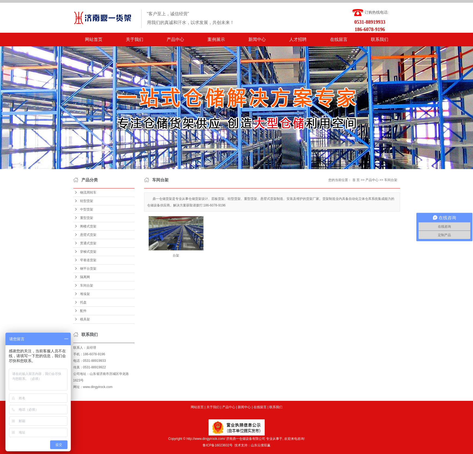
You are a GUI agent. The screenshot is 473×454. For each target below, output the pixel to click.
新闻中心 (257, 39)
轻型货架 (86, 201)
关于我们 (134, 39)
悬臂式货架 (88, 235)
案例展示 (216, 39)
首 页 (356, 180)
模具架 (85, 319)
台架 (176, 255)
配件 (83, 311)
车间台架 (86, 285)
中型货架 (86, 209)
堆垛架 (85, 294)
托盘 (83, 302)
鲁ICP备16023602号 (217, 445)
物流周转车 (88, 192)
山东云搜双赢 (260, 445)
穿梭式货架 (88, 252)
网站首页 (93, 39)
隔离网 (85, 277)
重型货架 (86, 218)
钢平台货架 (88, 268)
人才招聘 (298, 39)
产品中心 (175, 39)
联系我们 (379, 39)
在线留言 (338, 39)
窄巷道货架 (88, 260)
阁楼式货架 (88, 226)
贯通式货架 (88, 243)
